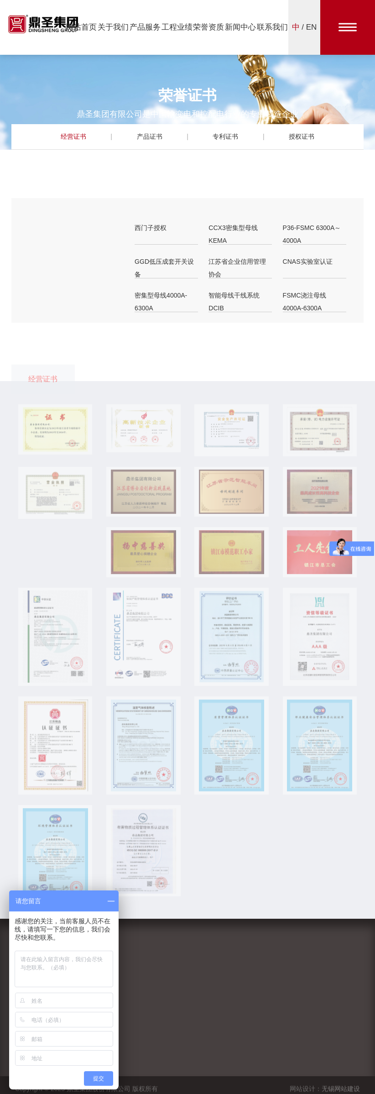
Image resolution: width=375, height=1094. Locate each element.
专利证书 (225, 136)
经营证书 (73, 136)
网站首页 (81, 27)
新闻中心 (240, 27)
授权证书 (301, 136)
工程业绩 (177, 27)
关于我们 (113, 27)
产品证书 (149, 136)
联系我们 (272, 27)
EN (311, 27)
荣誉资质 (208, 27)
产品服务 (145, 27)
